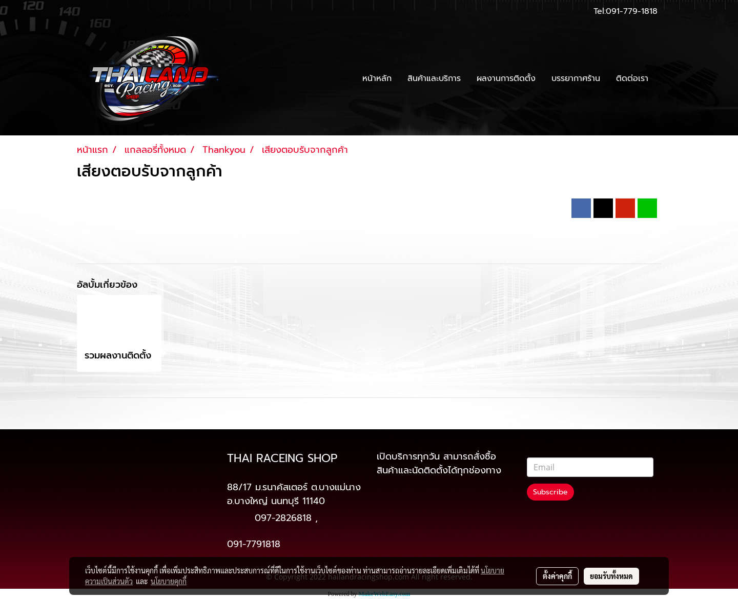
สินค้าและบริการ (434, 78)
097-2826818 (283, 518)
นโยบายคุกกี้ (169, 581)
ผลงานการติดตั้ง (506, 78)
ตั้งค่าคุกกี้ (557, 576)
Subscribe (550, 492)
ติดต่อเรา (632, 78)
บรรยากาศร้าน (575, 78)
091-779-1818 (632, 11)
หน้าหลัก (377, 78)
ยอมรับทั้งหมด (611, 576)
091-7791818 (253, 544)
